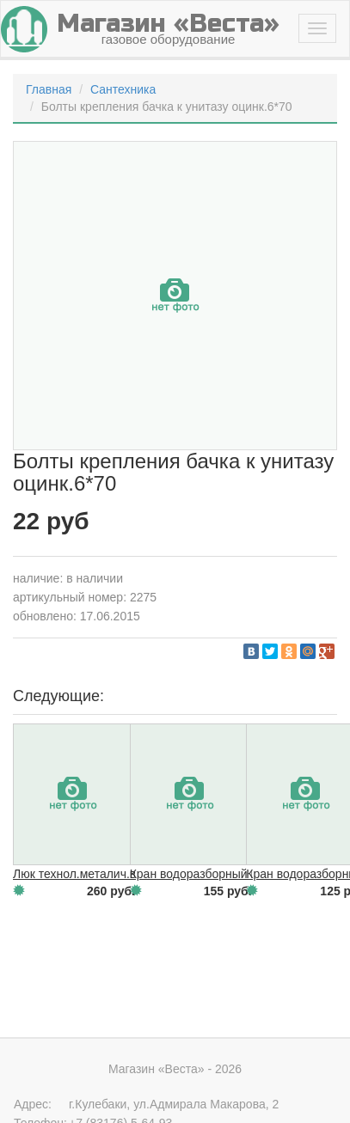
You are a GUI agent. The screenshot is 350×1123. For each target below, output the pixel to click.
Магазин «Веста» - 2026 (175, 1069)
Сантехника (123, 89)
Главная (48, 89)
